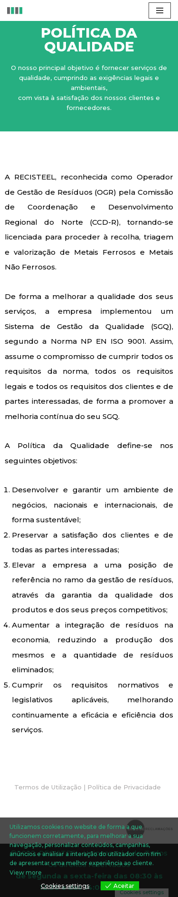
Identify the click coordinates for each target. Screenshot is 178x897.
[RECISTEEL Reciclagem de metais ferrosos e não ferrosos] (14, 10)
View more (25, 872)
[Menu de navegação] (160, 10)
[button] (87, 787)
